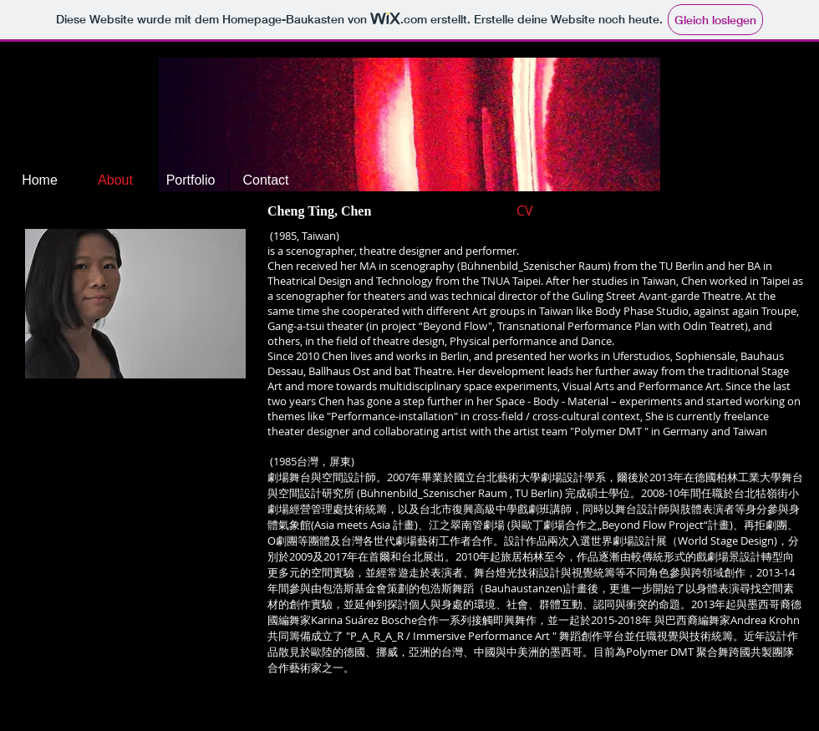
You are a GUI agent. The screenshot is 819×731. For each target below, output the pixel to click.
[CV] (546, 210)
